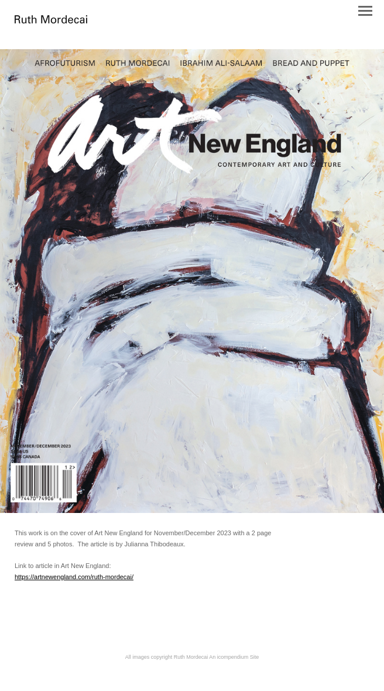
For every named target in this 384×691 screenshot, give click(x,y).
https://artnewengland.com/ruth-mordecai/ (74, 576)
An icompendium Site (234, 657)
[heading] (51, 20)
